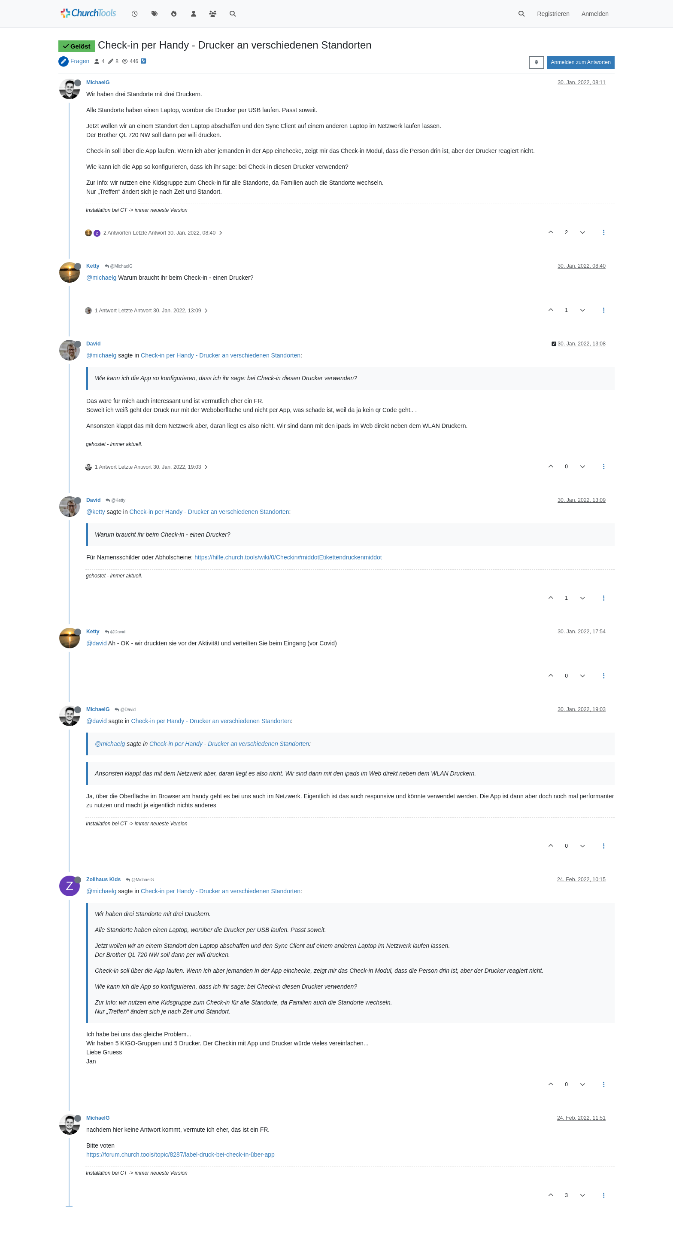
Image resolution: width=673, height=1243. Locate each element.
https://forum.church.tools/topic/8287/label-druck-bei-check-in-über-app (180, 1154)
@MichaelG (119, 266)
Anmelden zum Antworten (581, 62)
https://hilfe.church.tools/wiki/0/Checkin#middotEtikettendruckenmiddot (288, 557)
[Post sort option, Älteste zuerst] (536, 62)
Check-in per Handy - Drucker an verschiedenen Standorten (220, 355)
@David (115, 631)
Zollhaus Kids (103, 880)
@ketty (95, 511)
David (93, 344)
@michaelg (101, 277)
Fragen (79, 61)
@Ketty (115, 500)
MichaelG (97, 82)
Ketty (93, 266)
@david (96, 643)
